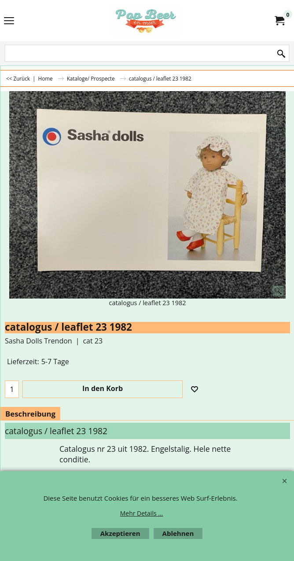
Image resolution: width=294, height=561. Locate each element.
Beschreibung (30, 414)
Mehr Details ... (141, 513)
